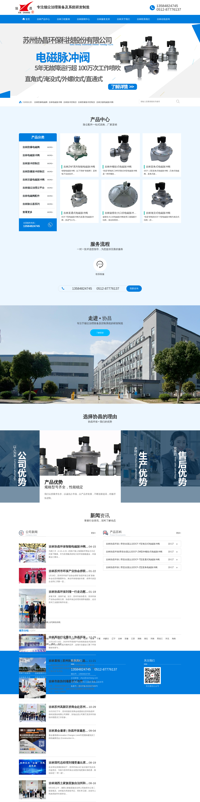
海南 (174, 638)
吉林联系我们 (143, 19)
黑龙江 (160, 638)
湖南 (139, 638)
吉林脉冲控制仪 (70, 102)
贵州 (21, 644)
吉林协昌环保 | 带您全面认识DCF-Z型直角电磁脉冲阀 (131, 567)
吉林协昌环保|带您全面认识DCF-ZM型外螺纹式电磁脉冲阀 (134, 551)
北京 (60, 644)
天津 (53, 638)
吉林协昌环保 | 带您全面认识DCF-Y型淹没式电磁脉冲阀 (133, 544)
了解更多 (100, 333)
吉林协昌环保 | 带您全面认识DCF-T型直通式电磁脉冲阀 (133, 559)
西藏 (40, 638)
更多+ (93, 533)
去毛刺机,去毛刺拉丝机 (28, 622)
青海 (92, 638)
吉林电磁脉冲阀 (55, 102)
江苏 (133, 638)
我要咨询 (134, 288)
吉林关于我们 (123, 19)
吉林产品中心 (43, 19)
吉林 (120, 638)
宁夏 (99, 638)
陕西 (66, 638)
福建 (47, 644)
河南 (152, 638)
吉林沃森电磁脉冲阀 (104, 102)
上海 (79, 638)
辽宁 (113, 638)
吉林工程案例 (63, 19)
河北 (167, 638)
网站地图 (38, 685)
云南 (34, 638)
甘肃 (40, 644)
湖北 (146, 638)
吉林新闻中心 (83, 19)
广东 (34, 644)
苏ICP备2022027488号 (88, 686)
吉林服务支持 (103, 19)
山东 (86, 638)
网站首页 (22, 669)
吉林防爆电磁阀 (40, 102)
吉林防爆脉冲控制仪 (86, 102)
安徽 (126, 638)
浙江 (27, 638)
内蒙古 (106, 638)
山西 (73, 638)
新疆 (47, 638)
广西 (27, 644)
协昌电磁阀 (23, 685)
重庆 (53, 644)
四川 (60, 638)
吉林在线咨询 (163, 19)
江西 (21, 638)
